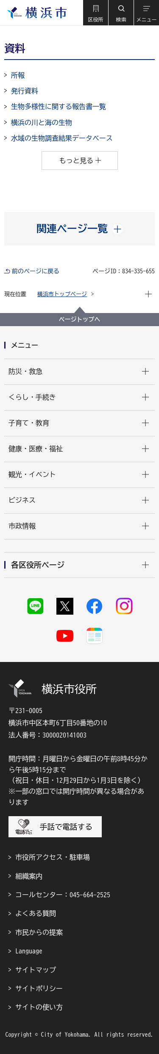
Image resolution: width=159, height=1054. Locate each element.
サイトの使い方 (39, 1007)
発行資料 (24, 90)
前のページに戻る (35, 271)
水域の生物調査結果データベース (62, 138)
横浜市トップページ (62, 294)
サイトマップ (35, 970)
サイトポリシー (39, 988)
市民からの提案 (39, 932)
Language (28, 951)
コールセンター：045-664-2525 (62, 894)
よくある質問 (35, 913)
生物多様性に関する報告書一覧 (58, 106)
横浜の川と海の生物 (41, 122)
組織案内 (28, 876)
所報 (18, 75)
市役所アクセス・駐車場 (52, 857)
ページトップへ (79, 319)
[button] (95, 12)
